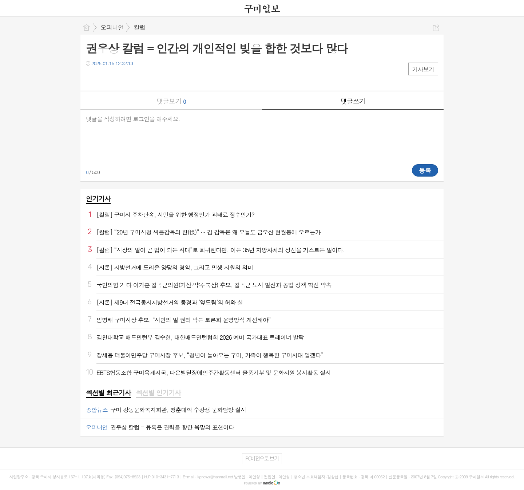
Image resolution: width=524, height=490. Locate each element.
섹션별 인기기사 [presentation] (158, 392)
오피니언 (112, 27)
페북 (92, 78)
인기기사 (98, 198)
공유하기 (436, 28)
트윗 (106, 78)
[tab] (108, 393)
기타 (136, 78)
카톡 (121, 78)
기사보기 (423, 69)
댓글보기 (171, 101)
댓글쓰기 (353, 101)
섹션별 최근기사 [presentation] (108, 392)
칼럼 (139, 27)
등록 (425, 170)
